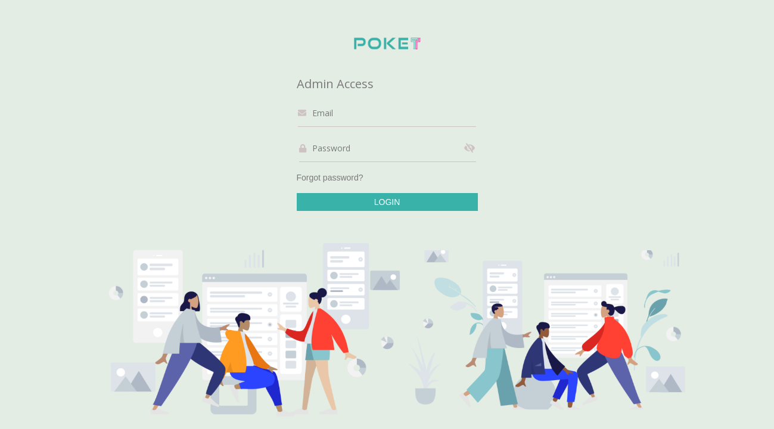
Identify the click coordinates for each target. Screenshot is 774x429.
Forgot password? (330, 177)
